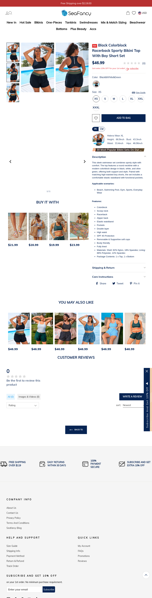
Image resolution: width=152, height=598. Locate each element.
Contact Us (12, 511)
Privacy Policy (13, 516)
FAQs (81, 549)
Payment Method (15, 554)
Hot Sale (25, 22)
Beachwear (137, 22)
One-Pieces (54, 22)
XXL (140, 98)
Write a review (132, 396)
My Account (84, 544)
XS (96, 98)
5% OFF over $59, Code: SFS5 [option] (76, 3)
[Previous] (10, 230)
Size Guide (141, 92)
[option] (16, 230)
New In (11, 22)
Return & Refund (15, 559)
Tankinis (70, 22)
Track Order (12, 564)
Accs (93, 29)
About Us (11, 506)
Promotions (84, 554)
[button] (85, 161)
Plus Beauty (78, 29)
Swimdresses (88, 22)
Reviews (82, 559)
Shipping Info (13, 549)
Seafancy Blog (14, 526)
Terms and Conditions (17, 521)
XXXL (96, 107)
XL (131, 98)
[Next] (87, 230)
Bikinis (38, 22)
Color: (106, 77)
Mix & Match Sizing (113, 22)
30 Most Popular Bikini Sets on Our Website (120, 149)
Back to (76, 429)
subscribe (132, 69)
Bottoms (61, 29)
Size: (119, 92)
